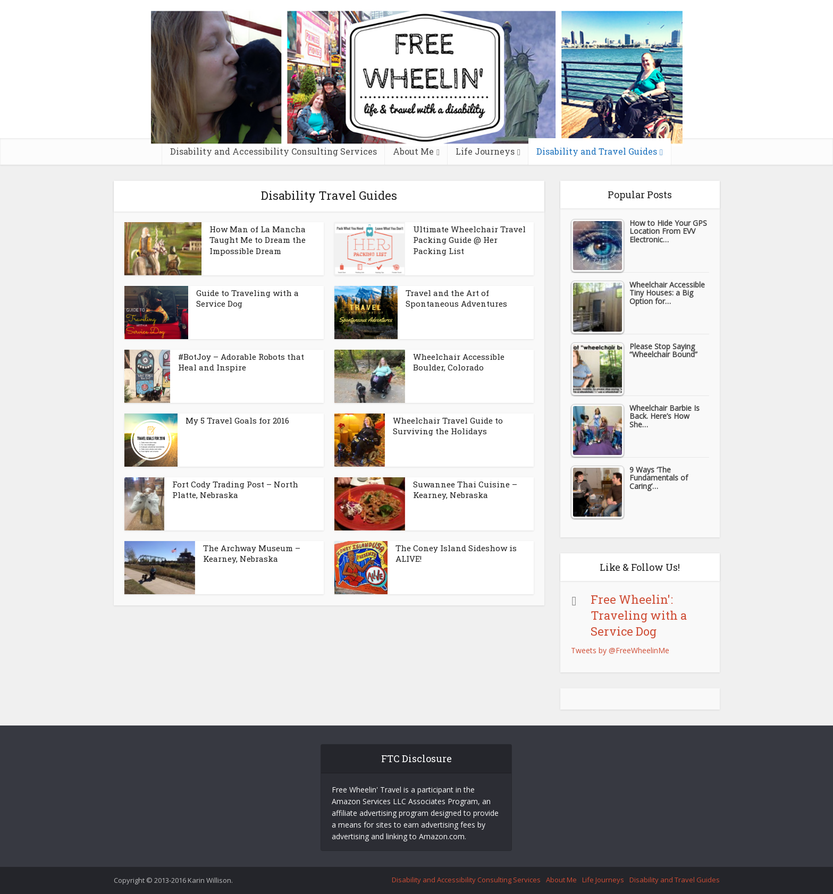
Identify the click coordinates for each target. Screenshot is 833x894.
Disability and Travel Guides (596, 151)
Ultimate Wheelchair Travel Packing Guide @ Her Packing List (469, 240)
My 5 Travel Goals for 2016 (237, 420)
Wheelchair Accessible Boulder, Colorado (458, 362)
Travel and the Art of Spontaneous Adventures (456, 298)
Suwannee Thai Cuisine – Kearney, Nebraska (465, 489)
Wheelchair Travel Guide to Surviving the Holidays (448, 425)
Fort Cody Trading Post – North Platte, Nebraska (235, 489)
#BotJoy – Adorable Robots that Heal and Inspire (241, 362)
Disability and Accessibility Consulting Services (273, 151)
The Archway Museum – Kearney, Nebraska (251, 553)
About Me (413, 151)
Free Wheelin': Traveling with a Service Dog (639, 615)
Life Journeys (485, 151)
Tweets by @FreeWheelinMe (620, 650)
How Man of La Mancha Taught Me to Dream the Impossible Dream (257, 240)
